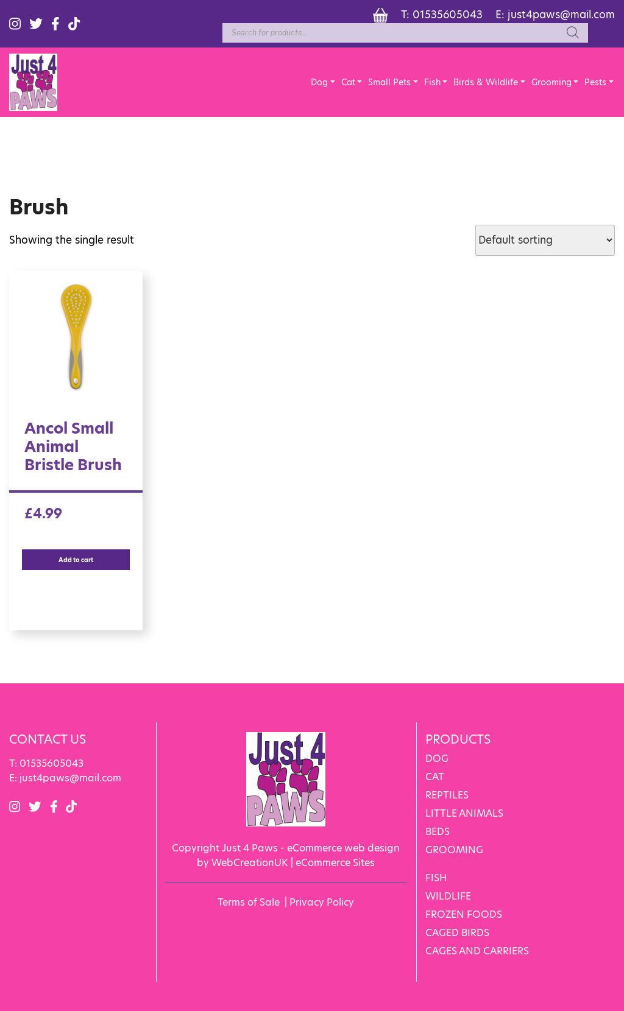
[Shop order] (545, 240)
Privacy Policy (321, 902)
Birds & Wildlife (485, 82)
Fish (432, 82)
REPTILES (447, 795)
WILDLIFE (448, 896)
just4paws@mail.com (561, 14)
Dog (319, 82)
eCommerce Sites (335, 863)
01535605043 (448, 14)
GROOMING (454, 850)
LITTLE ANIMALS (464, 813)
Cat (348, 82)
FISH (436, 878)
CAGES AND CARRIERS (477, 951)
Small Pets (389, 82)
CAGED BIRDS (457, 933)
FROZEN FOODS (463, 914)
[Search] (573, 33)
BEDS (437, 832)
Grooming (551, 82)
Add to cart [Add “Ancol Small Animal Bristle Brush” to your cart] (75, 559)
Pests (595, 82)
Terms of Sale (249, 902)
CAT (434, 777)
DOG (436, 759)
